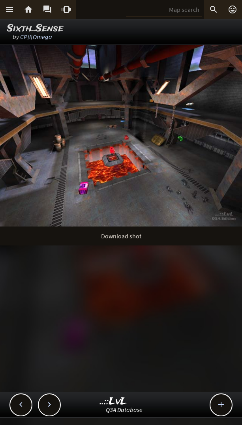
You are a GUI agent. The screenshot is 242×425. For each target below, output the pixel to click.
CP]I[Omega (36, 37)
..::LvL (113, 401)
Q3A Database (124, 410)
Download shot (121, 236)
